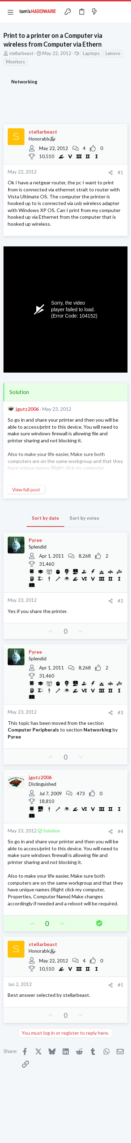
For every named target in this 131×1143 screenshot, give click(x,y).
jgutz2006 (27, 409)
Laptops (91, 53)
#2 (120, 601)
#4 (120, 831)
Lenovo (113, 53)
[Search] (122, 12)
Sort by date (45, 518)
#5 (120, 985)
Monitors (15, 61)
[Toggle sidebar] (108, 11)
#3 (120, 712)
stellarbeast (21, 53)
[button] (10, 12)
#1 (120, 172)
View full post (26, 489)
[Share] (110, 172)
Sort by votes (84, 518)
